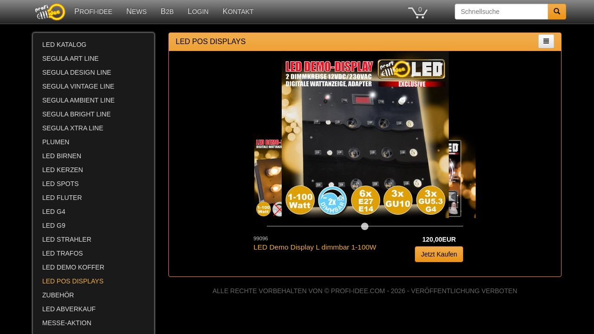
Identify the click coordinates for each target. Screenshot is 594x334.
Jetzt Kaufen (439, 254)
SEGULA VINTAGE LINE (78, 86)
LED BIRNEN (61, 156)
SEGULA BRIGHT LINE (76, 114)
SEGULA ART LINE (70, 58)
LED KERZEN (62, 169)
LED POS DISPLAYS (72, 281)
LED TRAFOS (62, 253)
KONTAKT (237, 11)
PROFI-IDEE (93, 11)
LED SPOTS (60, 183)
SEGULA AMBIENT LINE (78, 100)
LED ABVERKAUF (69, 309)
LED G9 (53, 225)
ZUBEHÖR (58, 295)
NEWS (136, 11)
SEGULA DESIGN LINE (76, 72)
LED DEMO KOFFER (73, 267)
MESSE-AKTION (66, 323)
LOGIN (197, 11)
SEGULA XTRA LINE (72, 128)
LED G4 (53, 211)
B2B (167, 11)
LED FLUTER (62, 197)
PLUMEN (55, 142)
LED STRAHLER (66, 239)
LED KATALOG (64, 44)
